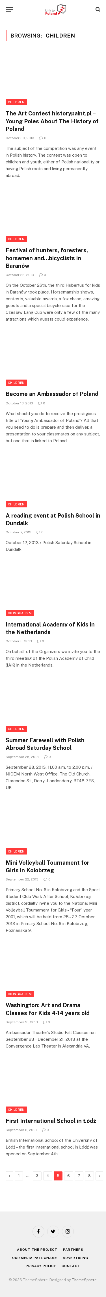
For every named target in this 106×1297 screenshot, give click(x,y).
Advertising (75, 1258)
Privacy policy (41, 1266)
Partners (73, 1250)
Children (16, 102)
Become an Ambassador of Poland (52, 394)
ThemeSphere (84, 1280)
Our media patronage (34, 1258)
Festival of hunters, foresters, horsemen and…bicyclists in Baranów (47, 258)
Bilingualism (20, 613)
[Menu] (9, 9)
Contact (71, 1266)
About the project (37, 1250)
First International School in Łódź (51, 1121)
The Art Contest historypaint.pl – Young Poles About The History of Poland (52, 121)
